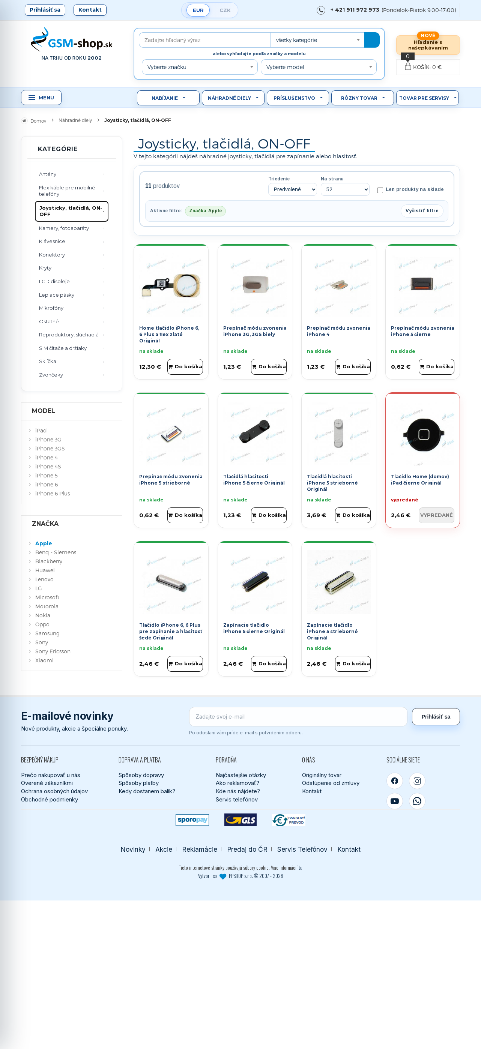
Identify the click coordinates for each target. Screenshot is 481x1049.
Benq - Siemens (55, 552)
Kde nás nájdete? (238, 791)
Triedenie (279, 179)
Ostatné (49, 321)
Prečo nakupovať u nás (50, 775)
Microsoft (47, 597)
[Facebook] (394, 781)
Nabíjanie (165, 98)
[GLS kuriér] (241, 820)
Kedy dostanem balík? (147, 791)
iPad (41, 430)
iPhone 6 (46, 484)
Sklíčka (47, 361)
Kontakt (90, 9)
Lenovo (44, 579)
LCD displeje (54, 281)
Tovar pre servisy (424, 98)
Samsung (47, 633)
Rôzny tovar (359, 98)
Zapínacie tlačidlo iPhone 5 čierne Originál (254, 628)
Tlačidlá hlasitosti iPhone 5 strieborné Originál (332, 483)
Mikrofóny (51, 308)
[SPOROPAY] (192, 820)
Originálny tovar (321, 775)
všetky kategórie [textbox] (296, 40)
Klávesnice (52, 241)
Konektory (52, 255)
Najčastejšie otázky (241, 775)
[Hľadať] (372, 40)
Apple (43, 543)
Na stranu (332, 179)
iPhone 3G (48, 439)
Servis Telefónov (302, 849)
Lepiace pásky (56, 295)
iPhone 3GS (50, 448)
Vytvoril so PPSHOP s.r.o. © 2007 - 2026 (240, 875)
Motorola (47, 606)
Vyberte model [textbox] (285, 67)
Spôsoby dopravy (141, 775)
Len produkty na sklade (410, 189)
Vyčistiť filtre (422, 210)
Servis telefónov (237, 799)
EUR (198, 10)
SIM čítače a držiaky (63, 348)
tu (300, 867)
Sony (41, 642)
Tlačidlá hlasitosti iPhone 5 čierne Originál (254, 480)
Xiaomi (44, 660)
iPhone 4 (46, 457)
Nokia (42, 615)
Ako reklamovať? (237, 782)
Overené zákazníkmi (47, 782)
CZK (225, 10)
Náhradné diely (229, 98)
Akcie (163, 849)
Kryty (45, 268)
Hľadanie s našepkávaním (428, 45)
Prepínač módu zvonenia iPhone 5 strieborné (171, 480)
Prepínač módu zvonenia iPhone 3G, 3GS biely (255, 331)
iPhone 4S (48, 466)
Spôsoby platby (139, 782)
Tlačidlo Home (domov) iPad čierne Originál (420, 480)
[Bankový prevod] (288, 820)
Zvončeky (51, 375)
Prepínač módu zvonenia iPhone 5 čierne (422, 331)
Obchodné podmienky (49, 799)
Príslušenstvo (294, 98)
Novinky (133, 849)
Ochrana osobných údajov (54, 791)
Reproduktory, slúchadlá (69, 335)
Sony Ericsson (53, 651)
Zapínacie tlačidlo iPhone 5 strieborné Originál (332, 631)
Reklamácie (199, 849)
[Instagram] (417, 781)
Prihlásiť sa (45, 9)
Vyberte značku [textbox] (166, 67)
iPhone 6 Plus (52, 493)
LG (38, 588)
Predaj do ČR (247, 849)
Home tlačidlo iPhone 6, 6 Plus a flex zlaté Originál (169, 334)
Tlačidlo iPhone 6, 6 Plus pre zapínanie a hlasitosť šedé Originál (170, 631)
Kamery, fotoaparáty (64, 228)
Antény (47, 174)
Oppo (42, 624)
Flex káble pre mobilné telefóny (67, 191)
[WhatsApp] (417, 801)
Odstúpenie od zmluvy (330, 782)
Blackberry (48, 561)
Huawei (45, 570)
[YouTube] (394, 801)
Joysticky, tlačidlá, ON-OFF (70, 211)
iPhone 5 (46, 475)
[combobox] (317, 40)
